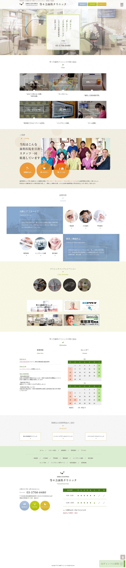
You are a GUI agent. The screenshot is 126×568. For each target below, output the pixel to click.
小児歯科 (45, 455)
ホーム (42, 447)
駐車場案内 (73, 459)
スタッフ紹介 (52, 447)
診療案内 (63, 447)
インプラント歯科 (78, 455)
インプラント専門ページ (58, 459)
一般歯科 (35, 455)
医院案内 (73, 447)
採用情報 (83, 459)
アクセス (83, 447)
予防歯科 (55, 455)
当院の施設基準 (24, 358)
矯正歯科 (90, 455)
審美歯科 (65, 455)
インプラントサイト (25, 365)
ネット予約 (43, 459)
